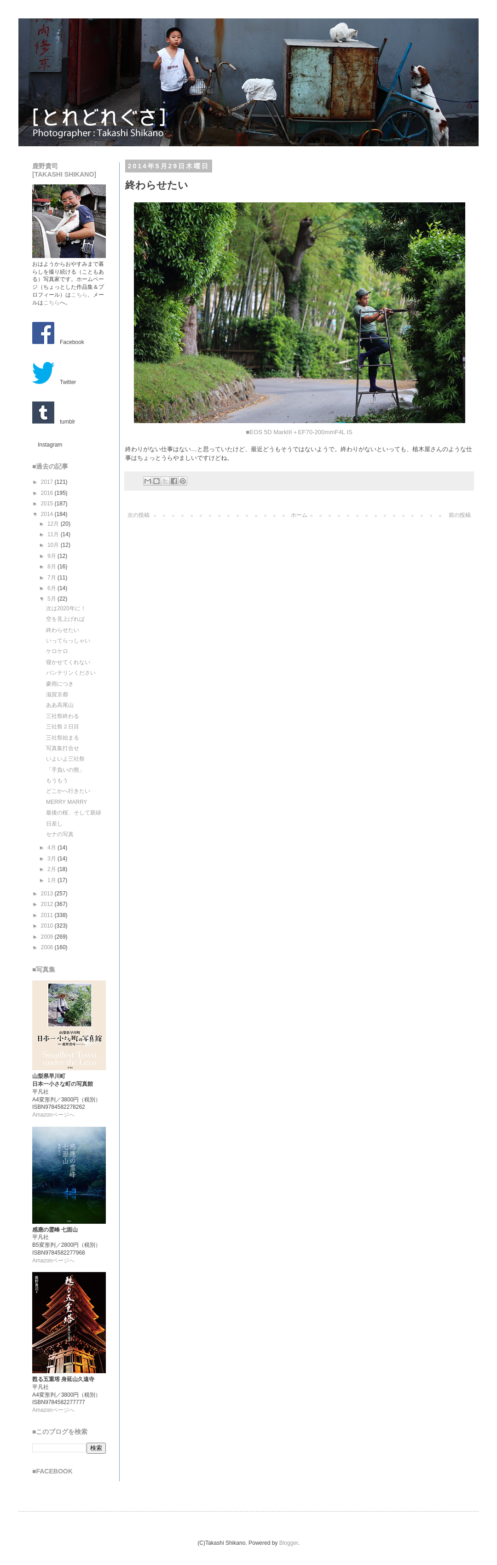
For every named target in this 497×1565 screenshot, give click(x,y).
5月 (52, 599)
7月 (52, 577)
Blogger (288, 1543)
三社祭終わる (62, 716)
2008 (48, 947)
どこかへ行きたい (68, 791)
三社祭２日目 (62, 726)
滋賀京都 (57, 694)
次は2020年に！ (66, 608)
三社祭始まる (62, 737)
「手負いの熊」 (65, 770)
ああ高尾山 (60, 705)
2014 (48, 514)
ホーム (299, 515)
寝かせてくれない (68, 662)
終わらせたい (62, 630)
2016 (48, 493)
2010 (48, 926)
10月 (54, 545)
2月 (52, 869)
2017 (48, 482)
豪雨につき (60, 684)
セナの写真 (60, 834)
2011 (48, 915)
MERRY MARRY (66, 802)
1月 (52, 880)
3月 (52, 858)
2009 (48, 937)
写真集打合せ (62, 748)
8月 (52, 566)
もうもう (57, 780)
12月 (54, 524)
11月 (54, 534)
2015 (48, 503)
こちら (79, 295)
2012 (48, 904)
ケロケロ (57, 651)
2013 (48, 893)
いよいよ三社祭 (65, 759)
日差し (54, 823)
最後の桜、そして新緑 (73, 812)
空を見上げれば (65, 619)
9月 (52, 556)
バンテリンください (71, 673)
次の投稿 (138, 515)
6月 (52, 588)
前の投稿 (460, 515)
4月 (52, 847)
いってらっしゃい (68, 640)
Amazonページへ (53, 1115)
